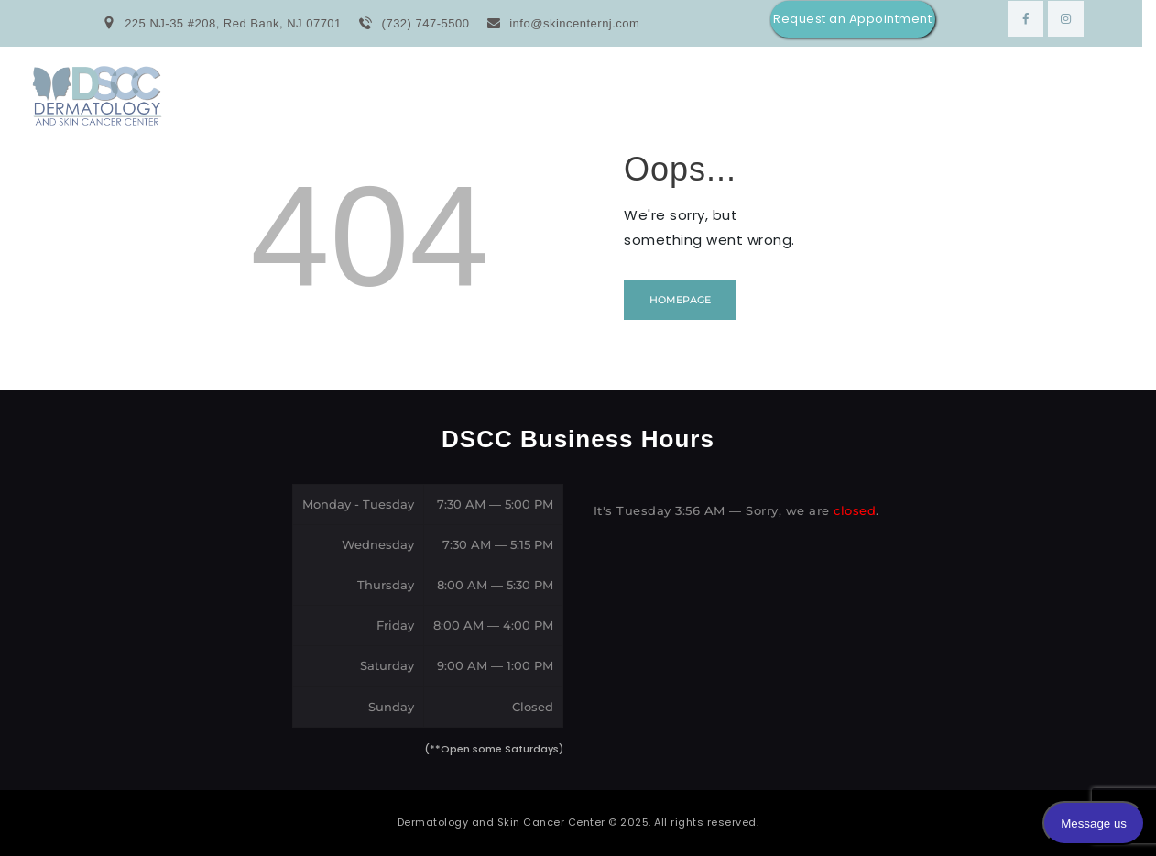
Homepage (680, 299)
